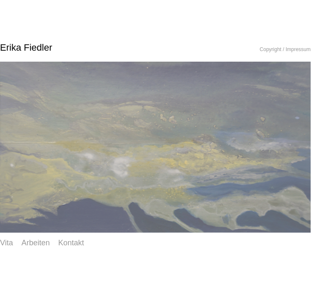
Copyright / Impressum (285, 49)
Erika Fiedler (26, 47)
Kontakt (71, 243)
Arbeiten (36, 243)
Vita (6, 243)
